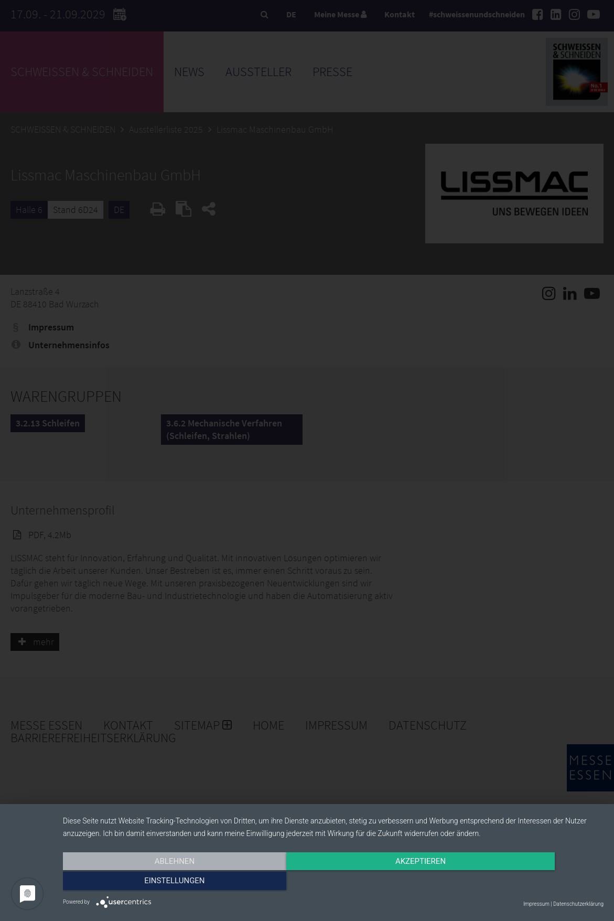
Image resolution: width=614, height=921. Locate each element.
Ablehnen (144, 882)
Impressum (536, 904)
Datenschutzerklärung (578, 904)
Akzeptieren (333, 882)
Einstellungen (522, 882)
